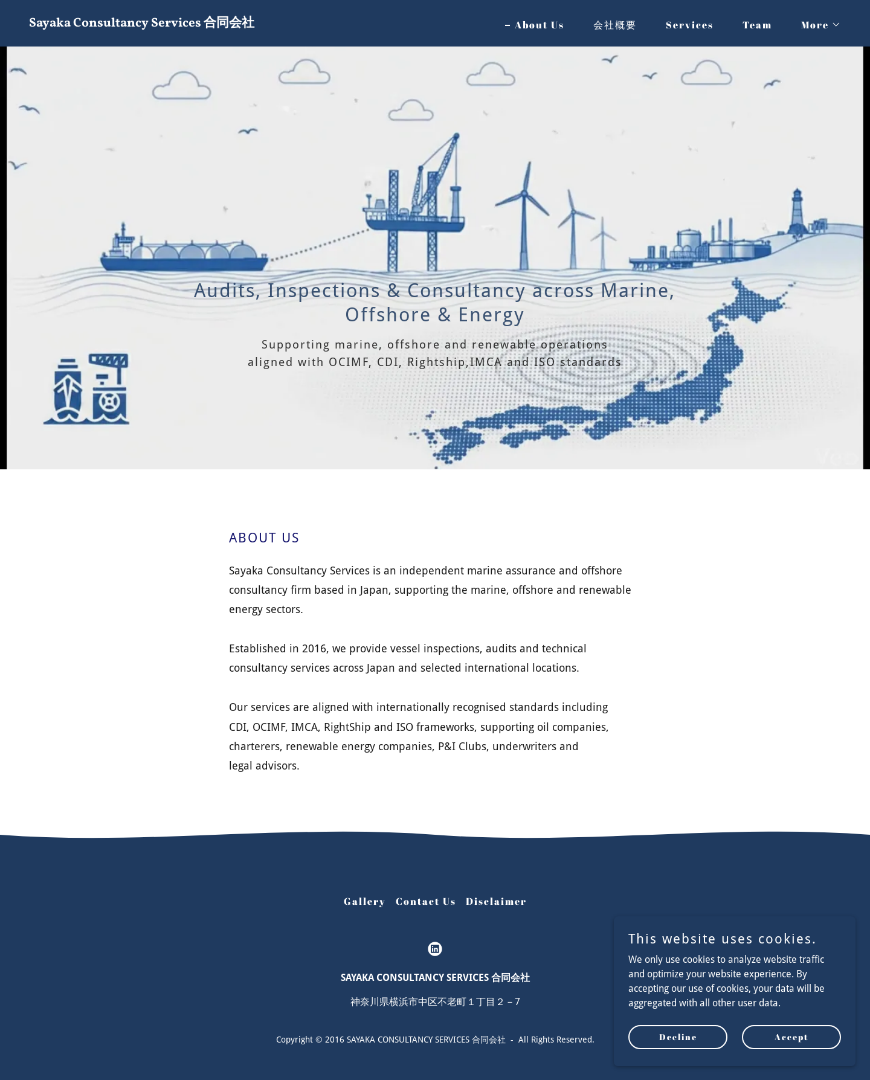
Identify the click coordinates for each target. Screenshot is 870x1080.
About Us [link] (539, 24)
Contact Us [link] (426, 901)
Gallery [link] (365, 901)
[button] (816, 25)
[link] (227, 23)
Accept (792, 1037)
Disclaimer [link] (496, 901)
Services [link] (690, 24)
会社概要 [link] (615, 24)
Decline (678, 1037)
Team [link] (757, 24)
